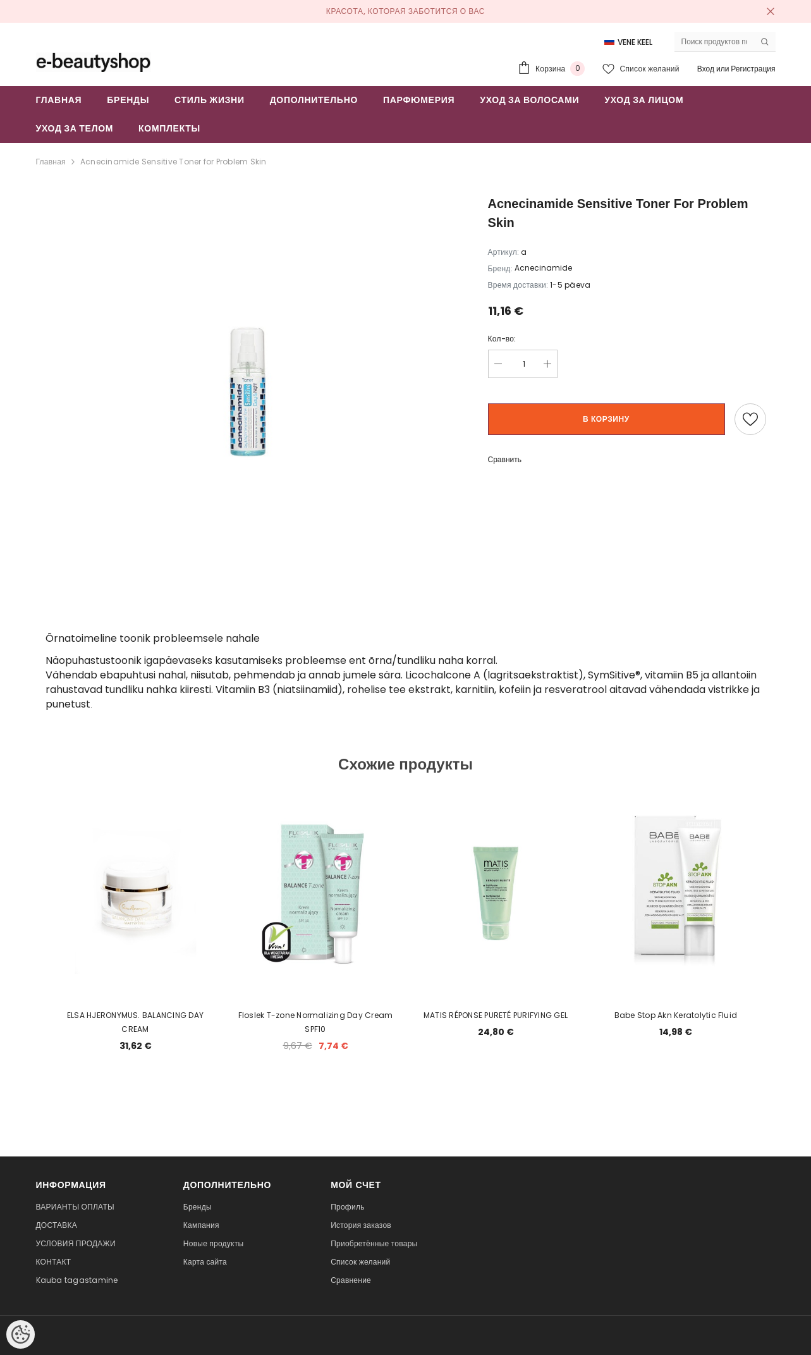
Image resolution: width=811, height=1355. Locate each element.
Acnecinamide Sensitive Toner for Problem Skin (173, 161)
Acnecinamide (543, 267)
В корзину (606, 419)
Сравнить (504, 459)
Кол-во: (502, 338)
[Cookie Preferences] (20, 1334)
